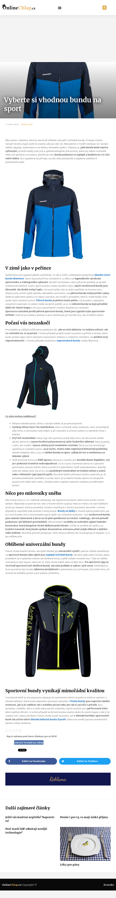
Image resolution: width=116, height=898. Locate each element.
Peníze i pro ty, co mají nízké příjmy (84, 817)
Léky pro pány (69, 864)
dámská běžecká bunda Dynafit (48, 719)
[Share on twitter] (85, 761)
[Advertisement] (58, 35)
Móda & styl (26, 124)
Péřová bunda (44, 300)
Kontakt (109, 884)
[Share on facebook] (31, 761)
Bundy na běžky (66, 510)
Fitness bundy (77, 701)
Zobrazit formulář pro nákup (28, 742)
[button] (59, 8)
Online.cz (11, 884)
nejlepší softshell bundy (59, 554)
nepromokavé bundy (68, 340)
